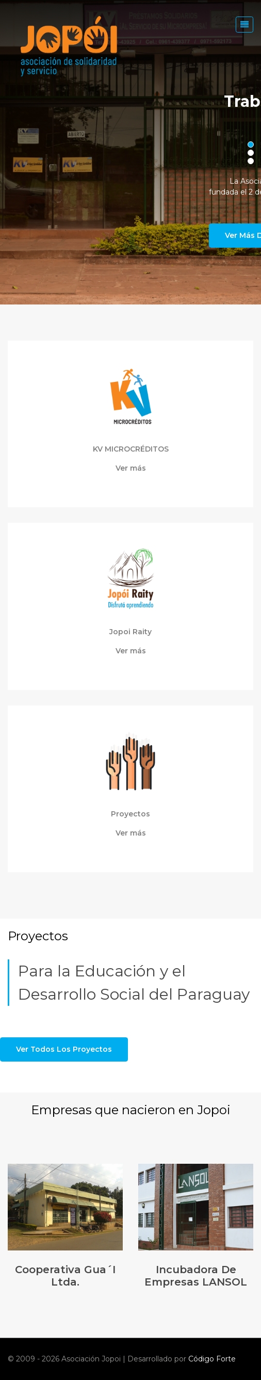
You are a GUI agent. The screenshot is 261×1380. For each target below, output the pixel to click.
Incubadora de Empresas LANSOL (195, 1275)
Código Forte (212, 1358)
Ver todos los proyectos (64, 1049)
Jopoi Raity (130, 632)
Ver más (131, 468)
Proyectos (130, 814)
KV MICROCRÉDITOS (131, 449)
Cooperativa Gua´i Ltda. (65, 1275)
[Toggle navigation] (244, 25)
